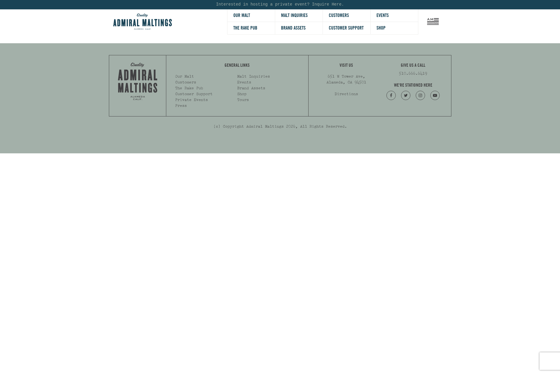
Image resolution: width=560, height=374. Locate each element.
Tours (243, 99)
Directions (346, 94)
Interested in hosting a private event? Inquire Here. (280, 4)
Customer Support (346, 28)
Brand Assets (293, 28)
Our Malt (241, 15)
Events (382, 15)
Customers (339, 15)
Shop (381, 28)
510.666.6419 (413, 73)
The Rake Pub (245, 28)
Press (181, 105)
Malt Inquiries (294, 15)
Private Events (191, 99)
